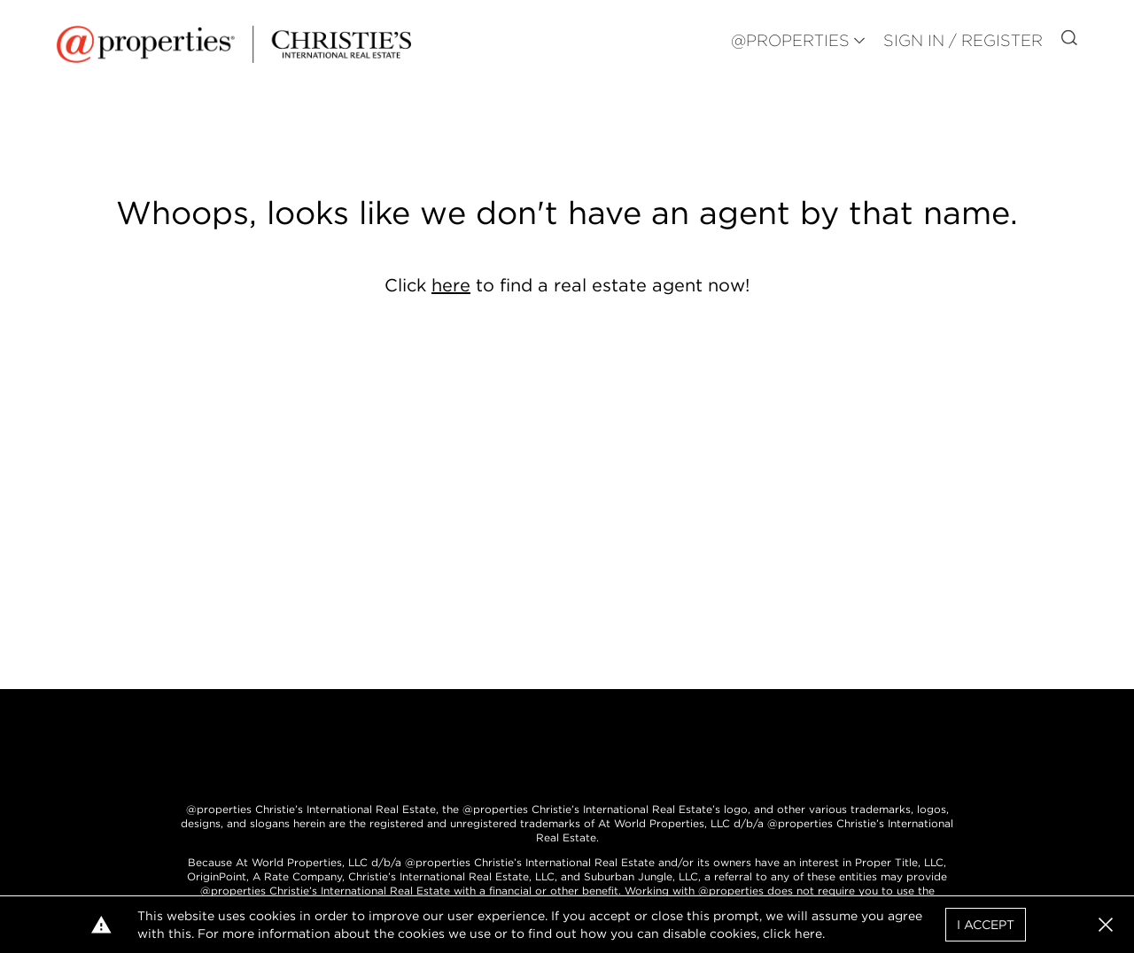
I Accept (985, 925)
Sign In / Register (963, 40)
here (450, 285)
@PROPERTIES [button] (790, 40)
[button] (1106, 925)
